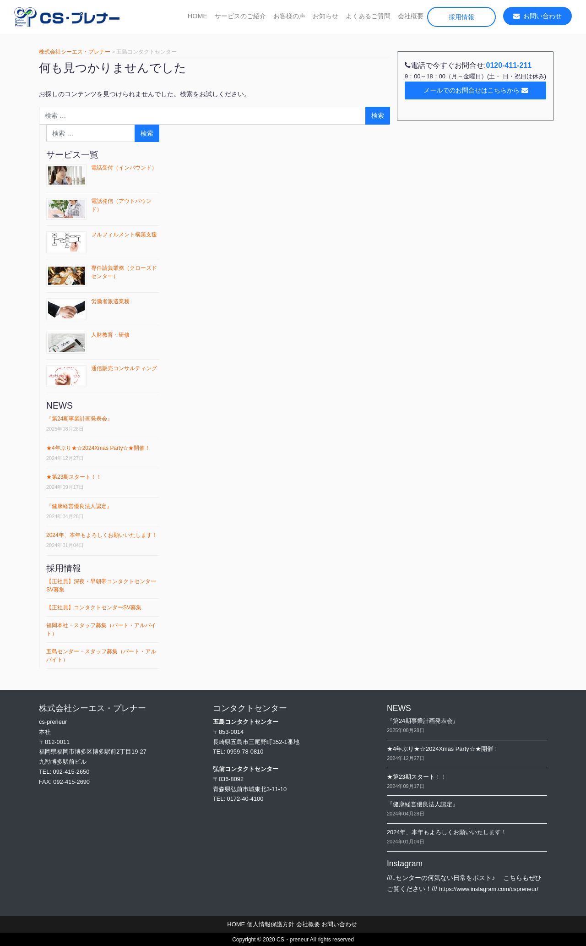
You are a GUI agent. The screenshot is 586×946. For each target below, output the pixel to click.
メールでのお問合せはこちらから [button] (475, 90)
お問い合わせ (537, 16)
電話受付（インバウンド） (124, 167)
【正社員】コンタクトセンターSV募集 (93, 607)
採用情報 (461, 17)
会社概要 (410, 16)
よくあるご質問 (368, 16)
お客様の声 (289, 16)
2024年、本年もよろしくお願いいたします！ (101, 535)
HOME (197, 16)
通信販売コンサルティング (124, 368)
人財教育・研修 (110, 335)
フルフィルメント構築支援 (124, 234)
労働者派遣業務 (110, 301)
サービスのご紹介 (240, 16)
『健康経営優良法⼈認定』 (79, 506)
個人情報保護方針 (270, 924)
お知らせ (325, 16)
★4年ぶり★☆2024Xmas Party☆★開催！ (98, 448)
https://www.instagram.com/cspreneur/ (488, 889)
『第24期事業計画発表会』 (79, 419)
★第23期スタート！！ (74, 477)
